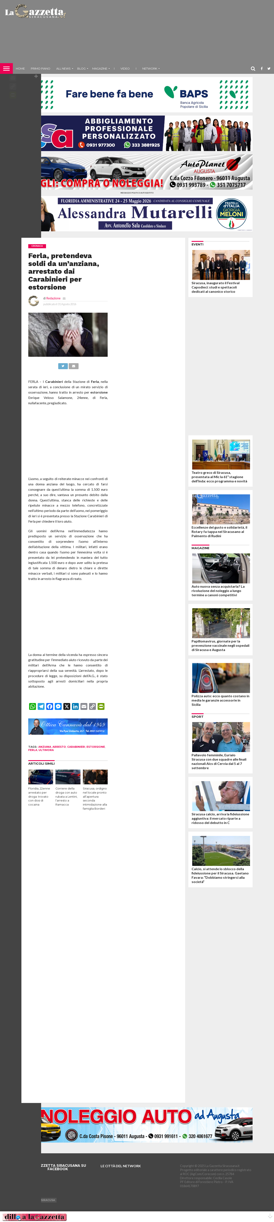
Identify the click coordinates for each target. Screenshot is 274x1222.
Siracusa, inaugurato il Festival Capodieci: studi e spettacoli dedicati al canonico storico (216, 287)
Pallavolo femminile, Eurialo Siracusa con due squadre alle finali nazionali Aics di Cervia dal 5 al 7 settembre (219, 761)
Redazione (53, 298)
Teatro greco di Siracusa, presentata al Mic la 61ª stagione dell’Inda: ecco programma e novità (219, 476)
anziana (44, 746)
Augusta (30, 1200)
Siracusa (48, 1200)
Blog (81, 68)
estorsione (95, 746)
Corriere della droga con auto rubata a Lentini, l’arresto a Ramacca (66, 796)
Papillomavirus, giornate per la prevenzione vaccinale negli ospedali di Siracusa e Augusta (220, 645)
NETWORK (149, 68)
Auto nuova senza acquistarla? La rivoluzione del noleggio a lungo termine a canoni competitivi (218, 590)
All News (63, 68)
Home (20, 68)
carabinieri (76, 746)
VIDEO (125, 68)
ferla (32, 750)
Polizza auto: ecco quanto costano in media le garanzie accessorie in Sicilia (220, 700)
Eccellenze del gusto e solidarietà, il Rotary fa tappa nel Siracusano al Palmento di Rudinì (219, 531)
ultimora (46, 750)
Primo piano (40, 68)
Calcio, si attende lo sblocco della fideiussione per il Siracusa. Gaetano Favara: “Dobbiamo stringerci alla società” (220, 875)
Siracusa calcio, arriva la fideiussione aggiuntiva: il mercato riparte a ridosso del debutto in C (220, 818)
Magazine (99, 68)
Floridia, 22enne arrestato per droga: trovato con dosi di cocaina (39, 796)
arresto (59, 746)
